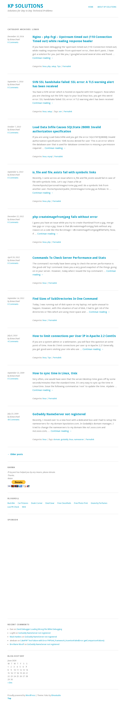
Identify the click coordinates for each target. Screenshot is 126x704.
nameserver (79, 439)
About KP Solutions (106, 7)
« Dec (10, 683)
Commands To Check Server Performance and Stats (69, 258)
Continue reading (42, 58)
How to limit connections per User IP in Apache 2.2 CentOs (74, 336)
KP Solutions (25, 6)
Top (9, 698)
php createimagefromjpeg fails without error (65, 217)
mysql (49, 157)
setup (54, 66)
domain (56, 439)
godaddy (64, 439)
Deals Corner (36, 503)
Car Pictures (23, 503)
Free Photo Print (81, 503)
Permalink (67, 66)
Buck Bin (11, 503)
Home (90, 7)
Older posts (15, 454)
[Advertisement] (20, 568)
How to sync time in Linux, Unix (54, 373)
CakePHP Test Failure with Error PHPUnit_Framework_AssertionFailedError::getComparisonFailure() (62, 640)
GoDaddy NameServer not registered (59, 414)
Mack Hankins (15, 637)
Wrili (24, 507)
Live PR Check (13, 507)
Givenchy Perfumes (99, 503)
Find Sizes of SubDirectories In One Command (65, 298)
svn (60, 112)
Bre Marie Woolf (17, 644)
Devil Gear (49, 503)
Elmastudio (56, 695)
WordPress (30, 695)
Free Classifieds (64, 503)
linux (45, 66)
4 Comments (13, 341)
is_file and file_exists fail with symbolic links (64, 172)
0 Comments (13, 42)
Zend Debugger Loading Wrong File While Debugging (39, 629)
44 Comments (13, 420)
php (49, 66)
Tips (59, 66)
